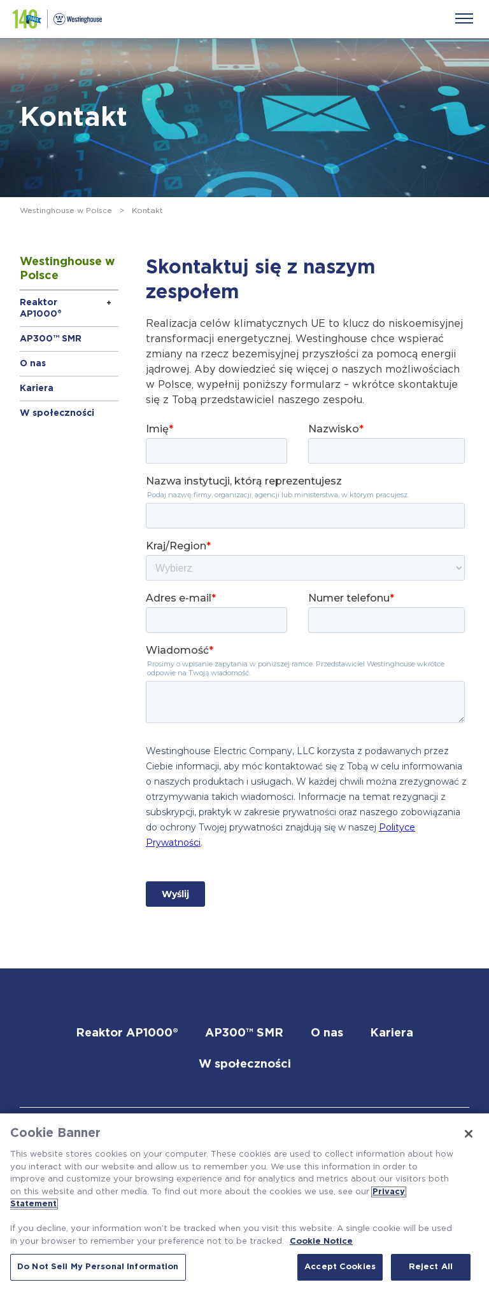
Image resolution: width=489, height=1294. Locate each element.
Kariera (36, 388)
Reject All (431, 1267)
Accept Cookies (340, 1267)
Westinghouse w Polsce (66, 210)
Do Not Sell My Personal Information (98, 1267)
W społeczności (57, 413)
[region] (244, 1203)
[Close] (469, 1134)
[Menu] (464, 18)
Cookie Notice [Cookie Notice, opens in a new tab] (321, 1241)
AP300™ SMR (51, 338)
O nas (33, 363)
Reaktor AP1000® (41, 308)
